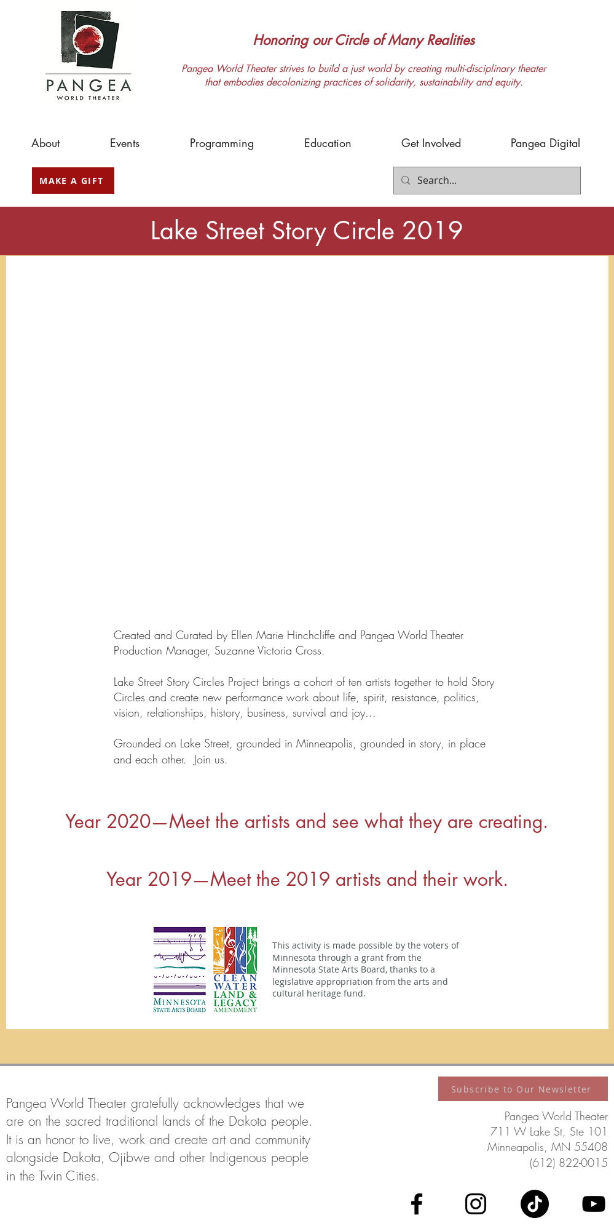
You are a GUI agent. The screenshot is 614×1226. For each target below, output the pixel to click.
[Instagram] (476, 1204)
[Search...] (485, 180)
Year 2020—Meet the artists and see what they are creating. (306, 821)
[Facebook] (417, 1204)
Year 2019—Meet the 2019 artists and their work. (307, 879)
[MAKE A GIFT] (73, 180)
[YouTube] (594, 1204)
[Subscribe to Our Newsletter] (523, 1089)
